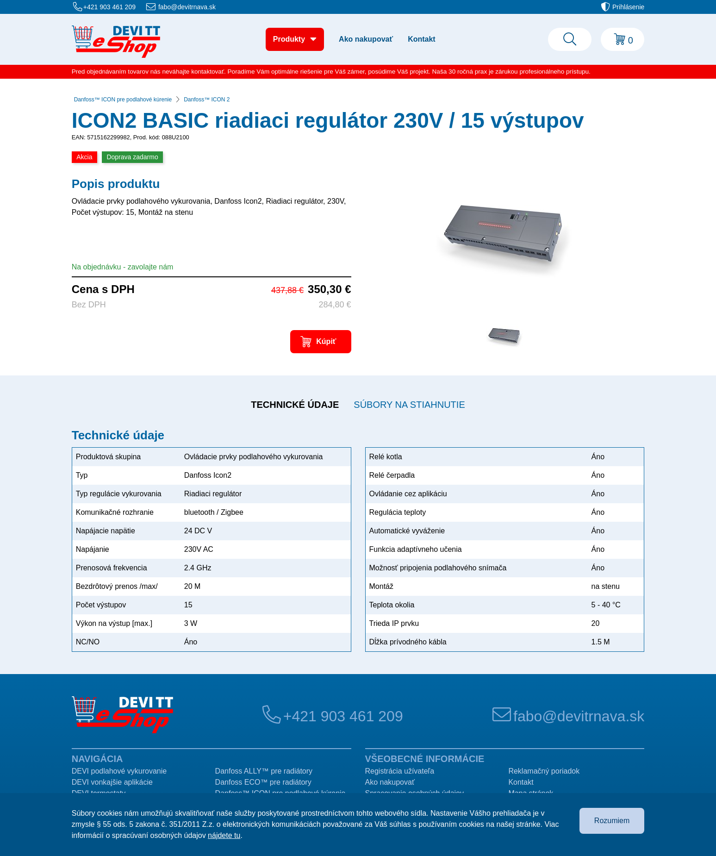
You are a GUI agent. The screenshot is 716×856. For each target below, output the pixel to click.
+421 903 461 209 (109, 7)
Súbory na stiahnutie (409, 405)
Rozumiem (611, 821)
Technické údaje (295, 405)
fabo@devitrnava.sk (187, 7)
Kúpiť (326, 341)
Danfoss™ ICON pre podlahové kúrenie (123, 99)
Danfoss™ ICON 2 (207, 99)
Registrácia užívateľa (400, 771)
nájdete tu (224, 835)
